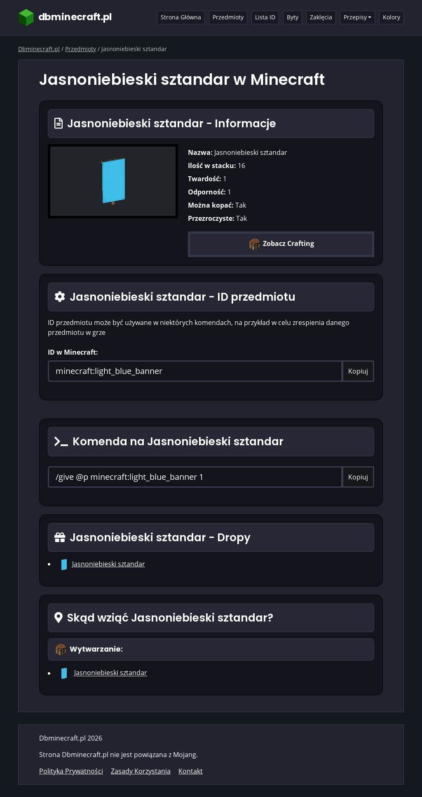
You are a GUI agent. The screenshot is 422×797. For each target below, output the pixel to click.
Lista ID (265, 17)
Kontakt (190, 771)
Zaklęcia (321, 17)
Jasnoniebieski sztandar (108, 563)
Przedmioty (228, 17)
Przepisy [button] (355, 17)
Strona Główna (181, 17)
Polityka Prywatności (71, 771)
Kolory (391, 17)
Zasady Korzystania (141, 771)
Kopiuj (358, 371)
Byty (292, 17)
